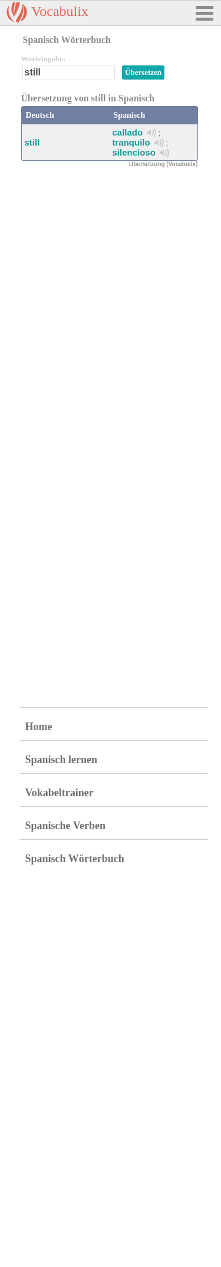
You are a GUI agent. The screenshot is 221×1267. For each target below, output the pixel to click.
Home (38, 727)
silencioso (134, 152)
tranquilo (131, 142)
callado (128, 132)
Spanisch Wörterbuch (74, 859)
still (32, 142)
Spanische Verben (65, 826)
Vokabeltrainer (59, 793)
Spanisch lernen (61, 760)
